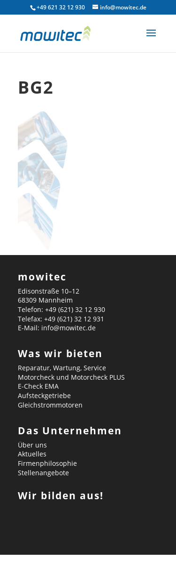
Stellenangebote (43, 472)
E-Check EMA (38, 386)
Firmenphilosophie (47, 463)
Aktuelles (32, 453)
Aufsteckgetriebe (44, 395)
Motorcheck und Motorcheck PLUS (71, 377)
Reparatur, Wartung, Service (62, 367)
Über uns (32, 444)
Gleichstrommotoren (50, 404)
